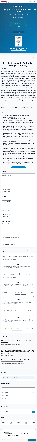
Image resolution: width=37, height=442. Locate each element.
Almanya (3, 109)
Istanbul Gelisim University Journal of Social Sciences (18, 49)
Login (34, 1)
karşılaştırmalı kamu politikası (7, 107)
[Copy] (34, 261)
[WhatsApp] (11, 423)
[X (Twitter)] (18, 423)
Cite (18, 26)
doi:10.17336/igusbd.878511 (15, 267)
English (30, 1)
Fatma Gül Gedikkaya (18, 17)
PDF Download (18, 23)
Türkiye (30, 107)
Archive (3, 372)
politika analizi (25, 107)
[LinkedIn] (26, 423)
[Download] (33, 412)
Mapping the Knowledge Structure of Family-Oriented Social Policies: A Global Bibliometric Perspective (16, 360)
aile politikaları (18, 107)
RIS (28, 250)
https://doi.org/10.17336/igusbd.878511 (11, 237)
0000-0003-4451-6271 (6, 201)
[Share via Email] (33, 423)
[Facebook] (3, 423)
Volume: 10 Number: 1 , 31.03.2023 (11, 377)
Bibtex (34, 250)
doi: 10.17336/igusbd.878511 (20, 294)
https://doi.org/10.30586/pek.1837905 (8, 355)
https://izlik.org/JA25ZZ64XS (8, 244)
